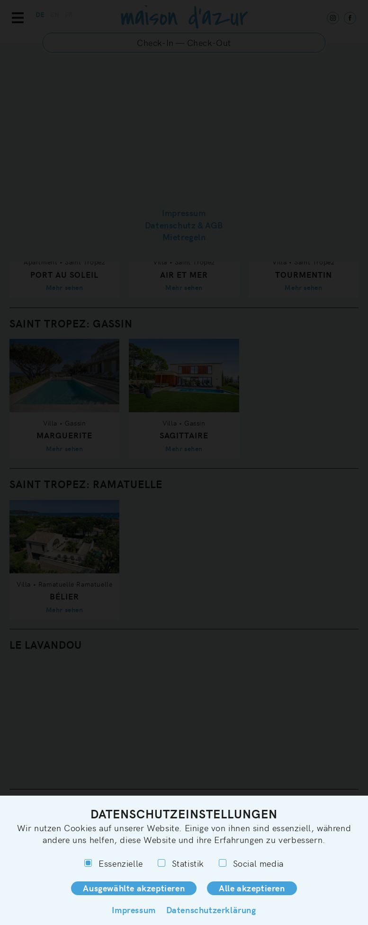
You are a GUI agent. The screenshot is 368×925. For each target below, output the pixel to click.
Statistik (181, 863)
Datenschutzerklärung (211, 910)
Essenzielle (113, 863)
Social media (251, 863)
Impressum (133, 910)
